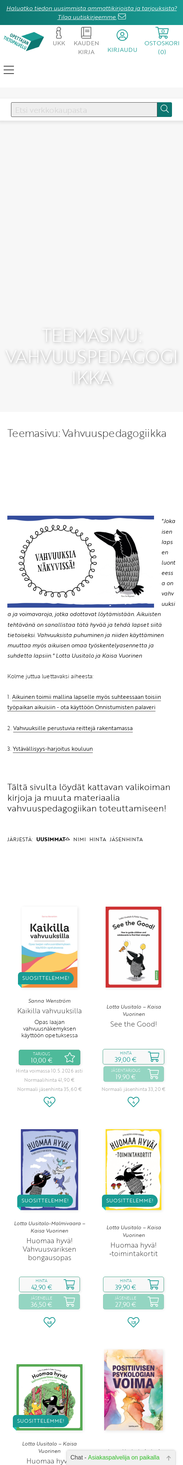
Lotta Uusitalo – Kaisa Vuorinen (133, 955)
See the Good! (133, 969)
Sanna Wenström (49, 946)
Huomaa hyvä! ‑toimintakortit (133, 1194)
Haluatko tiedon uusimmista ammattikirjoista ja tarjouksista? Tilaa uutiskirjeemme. (91, 12)
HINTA (97, 784)
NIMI (79, 784)
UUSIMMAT (53, 784)
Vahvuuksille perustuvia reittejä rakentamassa (73, 673)
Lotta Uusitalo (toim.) (133, 1397)
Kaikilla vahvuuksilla (49, 956)
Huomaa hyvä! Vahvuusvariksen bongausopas (49, 1194)
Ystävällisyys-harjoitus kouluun (53, 694)
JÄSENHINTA (126, 784)
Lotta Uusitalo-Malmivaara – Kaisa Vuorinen (49, 1172)
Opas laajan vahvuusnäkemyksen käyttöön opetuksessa (49, 974)
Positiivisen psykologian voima (133, 1410)
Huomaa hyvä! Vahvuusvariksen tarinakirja (49, 1414)
